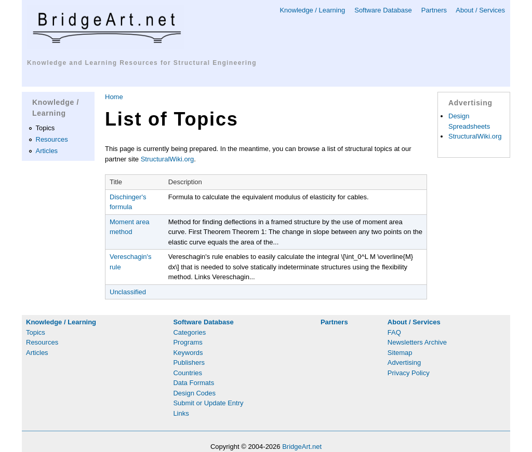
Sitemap (400, 353)
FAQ (394, 332)
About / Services (480, 10)
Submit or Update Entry (208, 403)
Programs (187, 342)
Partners (434, 10)
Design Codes (194, 393)
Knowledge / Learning (312, 10)
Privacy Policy (409, 373)
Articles (47, 151)
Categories (189, 332)
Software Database (383, 10)
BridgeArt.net (302, 446)
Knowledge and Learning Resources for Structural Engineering (142, 62)
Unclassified (128, 292)
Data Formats (193, 383)
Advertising (404, 362)
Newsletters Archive (417, 342)
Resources (52, 139)
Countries (187, 373)
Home (114, 97)
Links (181, 413)
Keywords (188, 353)
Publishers (189, 362)
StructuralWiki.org (167, 159)
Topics (45, 128)
